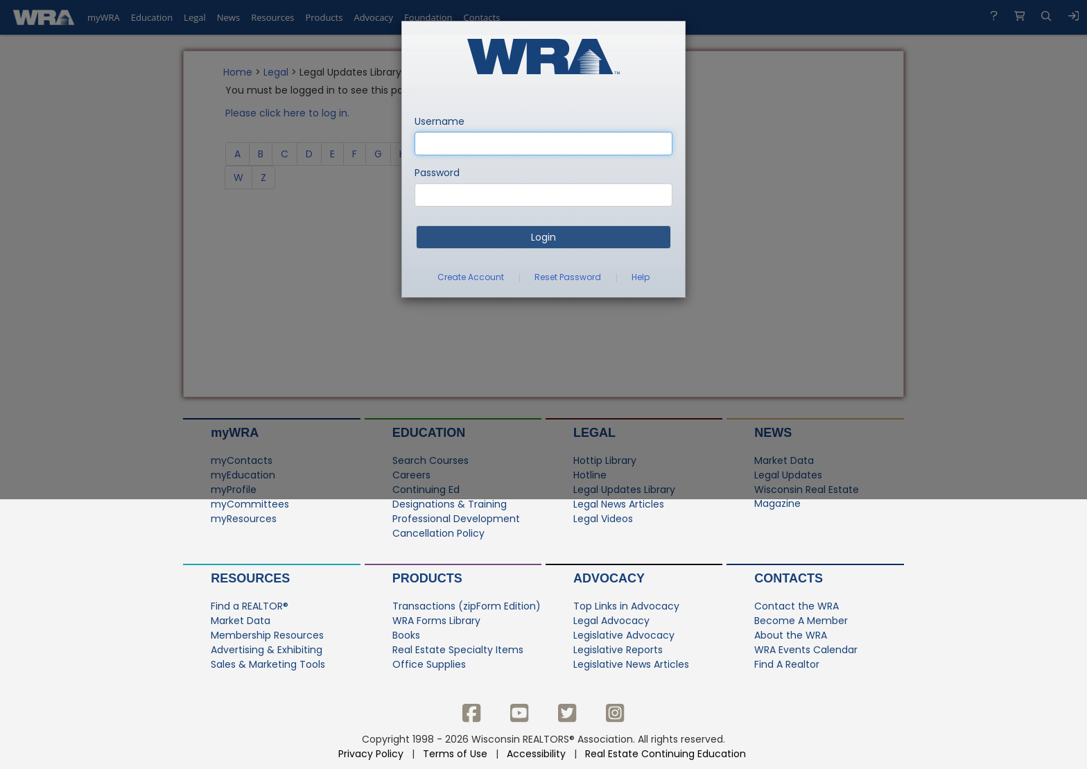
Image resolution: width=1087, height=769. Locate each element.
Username (439, 121)
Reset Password (567, 277)
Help (641, 277)
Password (437, 173)
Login (543, 237)
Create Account (470, 277)
